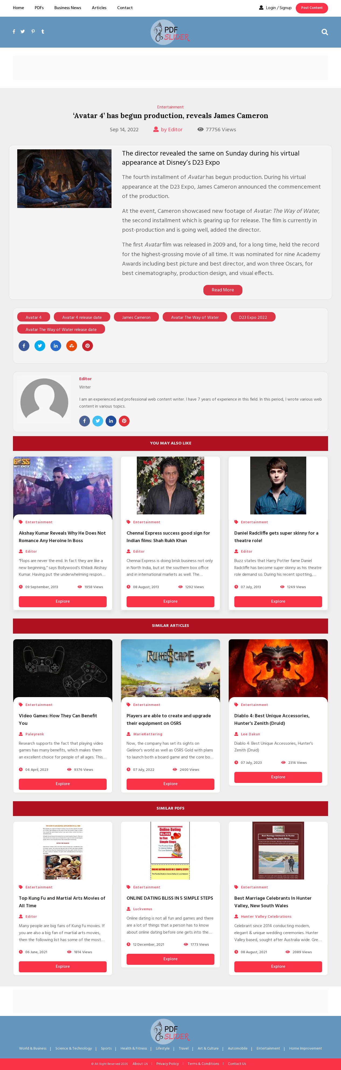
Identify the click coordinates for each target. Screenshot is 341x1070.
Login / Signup (275, 8)
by (168, 130)
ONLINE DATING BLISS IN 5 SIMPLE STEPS (170, 898)
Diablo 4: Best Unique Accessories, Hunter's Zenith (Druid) (272, 720)
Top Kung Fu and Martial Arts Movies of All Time (62, 902)
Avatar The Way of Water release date (61, 329)
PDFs (39, 8)
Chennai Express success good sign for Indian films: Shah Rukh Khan (168, 537)
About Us (140, 1064)
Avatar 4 (34, 317)
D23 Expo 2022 (253, 317)
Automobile (238, 1049)
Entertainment (170, 107)
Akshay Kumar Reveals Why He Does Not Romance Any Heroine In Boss (62, 537)
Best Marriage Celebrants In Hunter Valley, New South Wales (273, 902)
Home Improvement (305, 1049)
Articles (99, 8)
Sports (106, 1049)
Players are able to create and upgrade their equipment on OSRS (169, 720)
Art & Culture (208, 1049)
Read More (223, 290)
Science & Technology (73, 1049)
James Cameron (136, 317)
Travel (184, 1049)
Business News (67, 8)
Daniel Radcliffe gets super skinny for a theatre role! (276, 537)
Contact (125, 8)
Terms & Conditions (203, 1064)
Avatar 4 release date (82, 317)
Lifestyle (163, 1049)
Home (18, 8)
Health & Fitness (134, 1049)
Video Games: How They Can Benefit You (58, 720)
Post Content (312, 8)
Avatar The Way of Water (195, 317)
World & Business (32, 1049)
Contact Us (237, 1064)
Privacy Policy (167, 1064)
